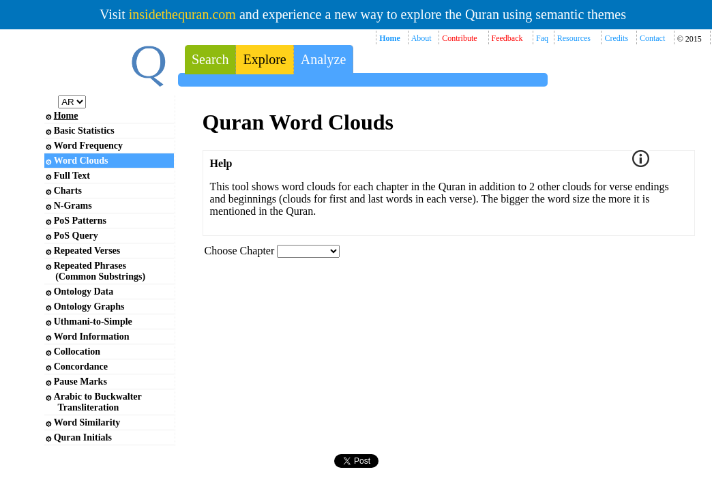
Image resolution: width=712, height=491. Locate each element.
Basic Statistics (84, 130)
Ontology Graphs (89, 306)
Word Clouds (81, 160)
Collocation (77, 351)
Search (210, 59)
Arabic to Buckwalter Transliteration (94, 402)
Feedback (507, 38)
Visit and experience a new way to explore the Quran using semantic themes (363, 14)
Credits (616, 38)
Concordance (81, 366)
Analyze (323, 59)
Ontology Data (84, 291)
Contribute (459, 38)
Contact (652, 38)
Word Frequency (88, 145)
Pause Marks (80, 381)
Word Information (92, 336)
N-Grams (73, 205)
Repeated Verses (87, 251)
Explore (264, 59)
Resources (574, 38)
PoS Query (76, 235)
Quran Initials (83, 437)
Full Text (72, 175)
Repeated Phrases (95, 271)
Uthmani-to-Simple (93, 321)
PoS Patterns (80, 220)
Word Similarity (87, 422)
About (421, 38)
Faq (542, 38)
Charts (68, 190)
